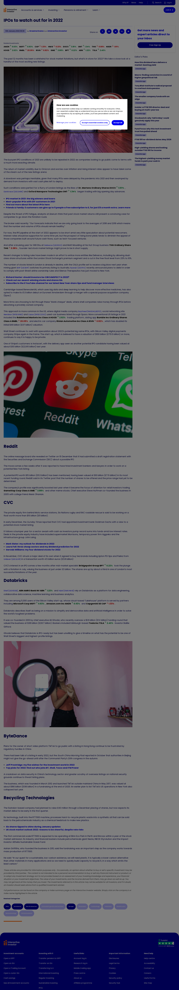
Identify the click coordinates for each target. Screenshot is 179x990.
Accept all (117, 122)
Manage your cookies (66, 122)
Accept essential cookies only (95, 122)
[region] (90, 114)
